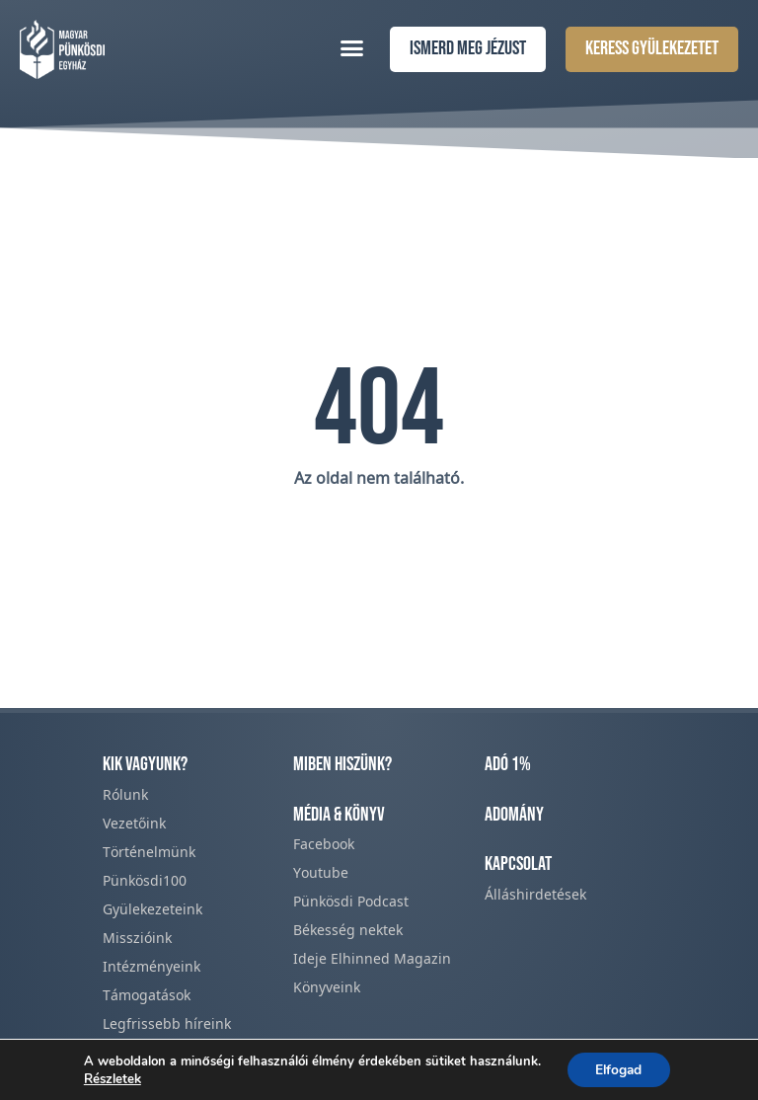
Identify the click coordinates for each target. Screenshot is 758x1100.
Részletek (110, 1078)
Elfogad (618, 1069)
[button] (352, 47)
